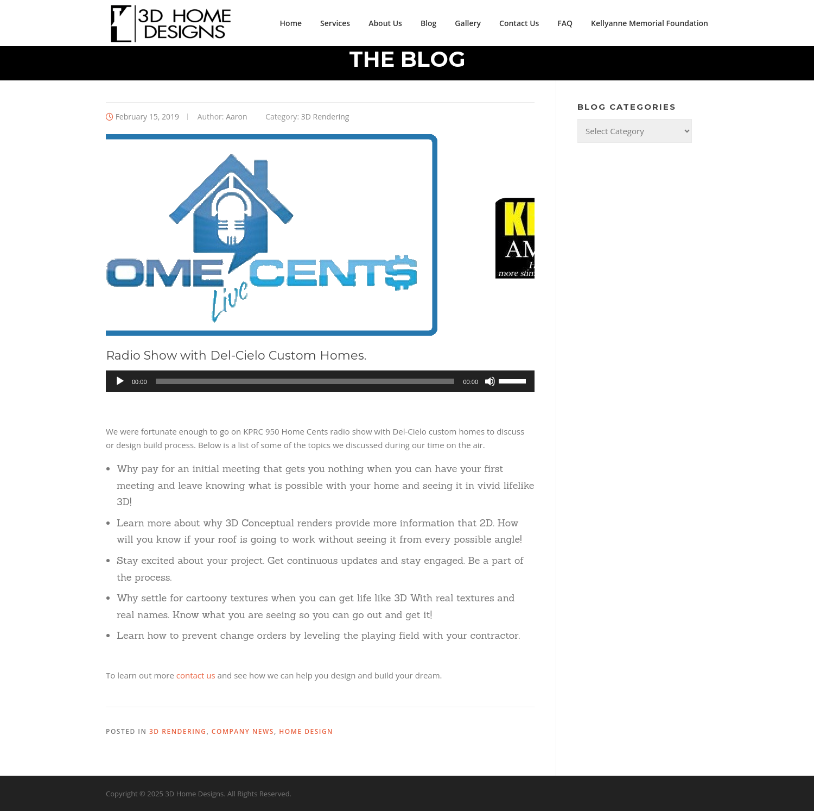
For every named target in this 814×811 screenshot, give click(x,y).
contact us (195, 675)
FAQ (565, 23)
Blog (428, 23)
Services (335, 23)
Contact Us (519, 23)
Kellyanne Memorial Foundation (649, 23)
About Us (385, 23)
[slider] (305, 381)
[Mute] (490, 381)
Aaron (236, 116)
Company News (243, 731)
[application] (320, 381)
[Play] (120, 381)
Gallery (468, 23)
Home (291, 23)
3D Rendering (325, 116)
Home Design (306, 731)
